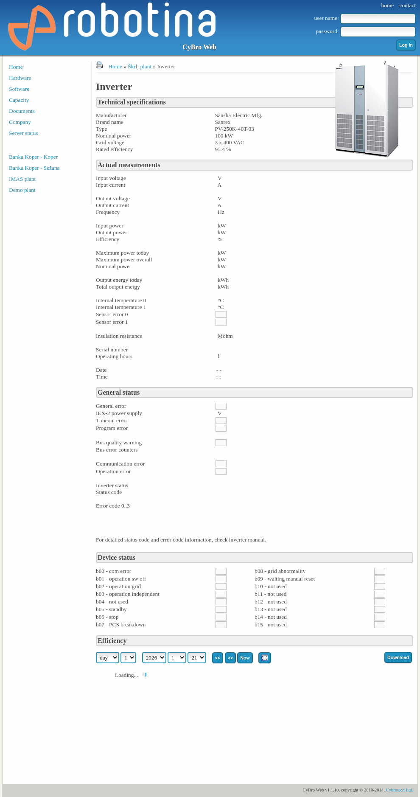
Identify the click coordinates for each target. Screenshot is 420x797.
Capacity (19, 100)
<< (217, 657)
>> (230, 657)
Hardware (20, 78)
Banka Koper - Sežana (34, 168)
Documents (22, 111)
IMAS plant (22, 179)
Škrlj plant (139, 66)
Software (19, 89)
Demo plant (22, 190)
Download (398, 657)
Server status (23, 133)
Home (16, 67)
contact (408, 5)
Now (245, 657)
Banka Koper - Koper (33, 157)
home (387, 5)
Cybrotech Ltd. (399, 790)
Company (20, 122)
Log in (406, 45)
